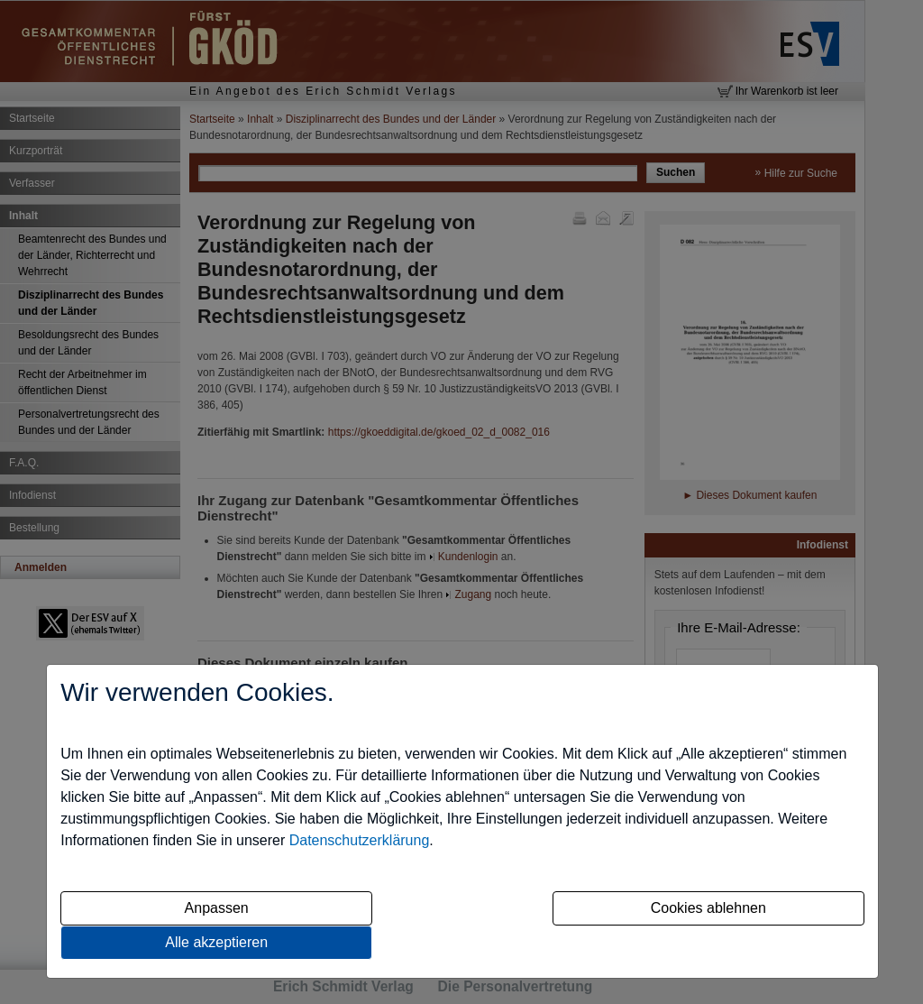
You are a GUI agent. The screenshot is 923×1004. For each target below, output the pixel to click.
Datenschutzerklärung (359, 840)
